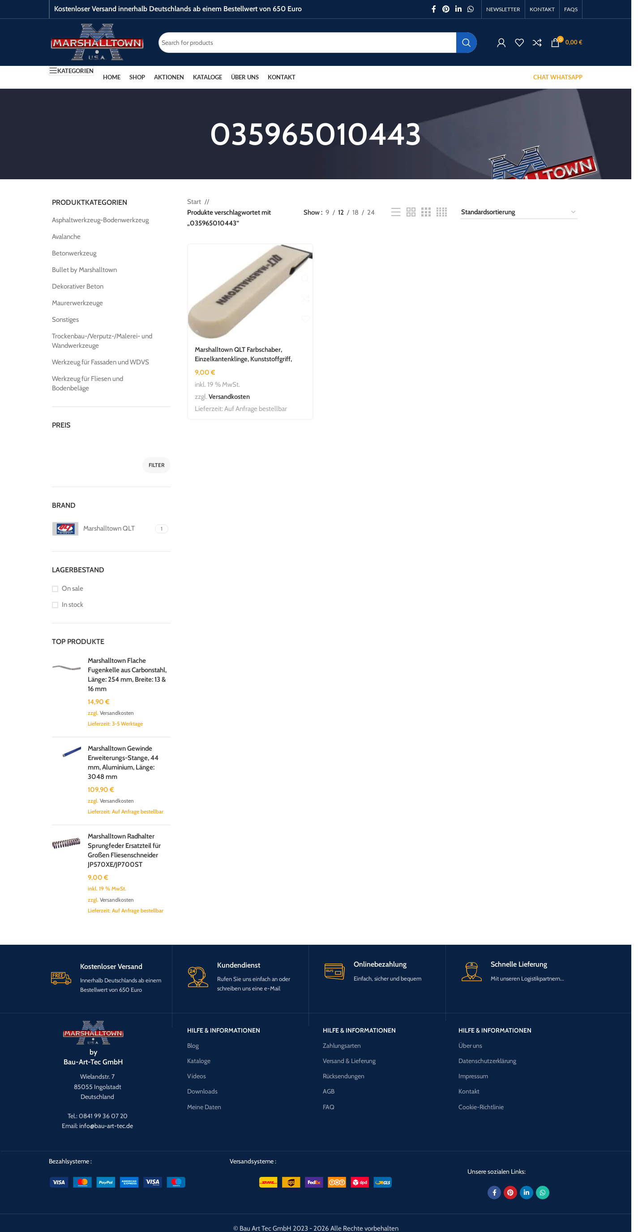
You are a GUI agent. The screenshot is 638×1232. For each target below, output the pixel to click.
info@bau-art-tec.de (106, 1126)
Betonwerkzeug (74, 253)
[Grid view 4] (442, 212)
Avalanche (66, 237)
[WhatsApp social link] (471, 9)
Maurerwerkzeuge (77, 303)
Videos (196, 1076)
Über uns (470, 1046)
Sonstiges (65, 320)
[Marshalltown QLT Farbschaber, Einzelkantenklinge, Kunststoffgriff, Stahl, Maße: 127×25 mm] (250, 292)
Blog (193, 1046)
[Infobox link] (110, 978)
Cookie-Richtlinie (481, 1107)
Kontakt (469, 1091)
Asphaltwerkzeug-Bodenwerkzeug (100, 220)
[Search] (317, 42)
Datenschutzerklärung (487, 1061)
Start (194, 202)
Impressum (473, 1076)
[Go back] (198, 134)
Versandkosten (117, 712)
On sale (72, 588)
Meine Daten (204, 1107)
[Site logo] (97, 42)
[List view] (395, 212)
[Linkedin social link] (458, 9)
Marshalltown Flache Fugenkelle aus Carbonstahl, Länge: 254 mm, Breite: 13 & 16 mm (127, 675)
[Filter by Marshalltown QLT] (102, 529)
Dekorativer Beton (77, 286)
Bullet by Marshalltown (84, 270)
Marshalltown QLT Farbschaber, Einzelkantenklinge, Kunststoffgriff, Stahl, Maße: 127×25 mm (244, 358)
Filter (156, 465)
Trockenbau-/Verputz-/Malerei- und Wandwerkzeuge (102, 341)
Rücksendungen (343, 1076)
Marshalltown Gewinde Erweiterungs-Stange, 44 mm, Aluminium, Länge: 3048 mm (123, 762)
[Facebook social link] (433, 9)
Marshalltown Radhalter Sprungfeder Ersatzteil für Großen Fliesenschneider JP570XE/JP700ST (124, 850)
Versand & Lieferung (349, 1061)
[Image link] (93, 1032)
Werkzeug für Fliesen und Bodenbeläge (87, 383)
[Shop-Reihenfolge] (519, 212)
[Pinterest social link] (445, 9)
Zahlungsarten (342, 1046)
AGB (328, 1091)
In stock (72, 605)
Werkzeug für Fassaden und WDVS (100, 362)
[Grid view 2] (411, 212)
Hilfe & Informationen (223, 1030)
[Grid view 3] (425, 212)
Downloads (202, 1091)
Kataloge (198, 1061)
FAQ (328, 1107)
